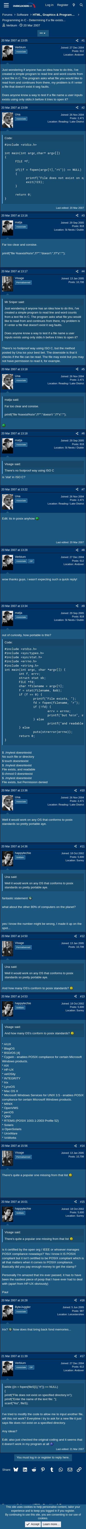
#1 (83, 40)
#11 (82, 846)
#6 (83, 433)
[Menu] (6, 5)
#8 (83, 550)
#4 (83, 271)
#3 (83, 215)
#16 (82, 1300)
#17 (82, 1356)
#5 (83, 369)
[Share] (77, 40)
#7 (83, 489)
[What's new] (74, 5)
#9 (83, 606)
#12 (82, 936)
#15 (82, 1201)
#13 (82, 996)
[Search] (81, 5)
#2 (83, 107)
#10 (82, 790)
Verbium (11, 25)
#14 (82, 1145)
